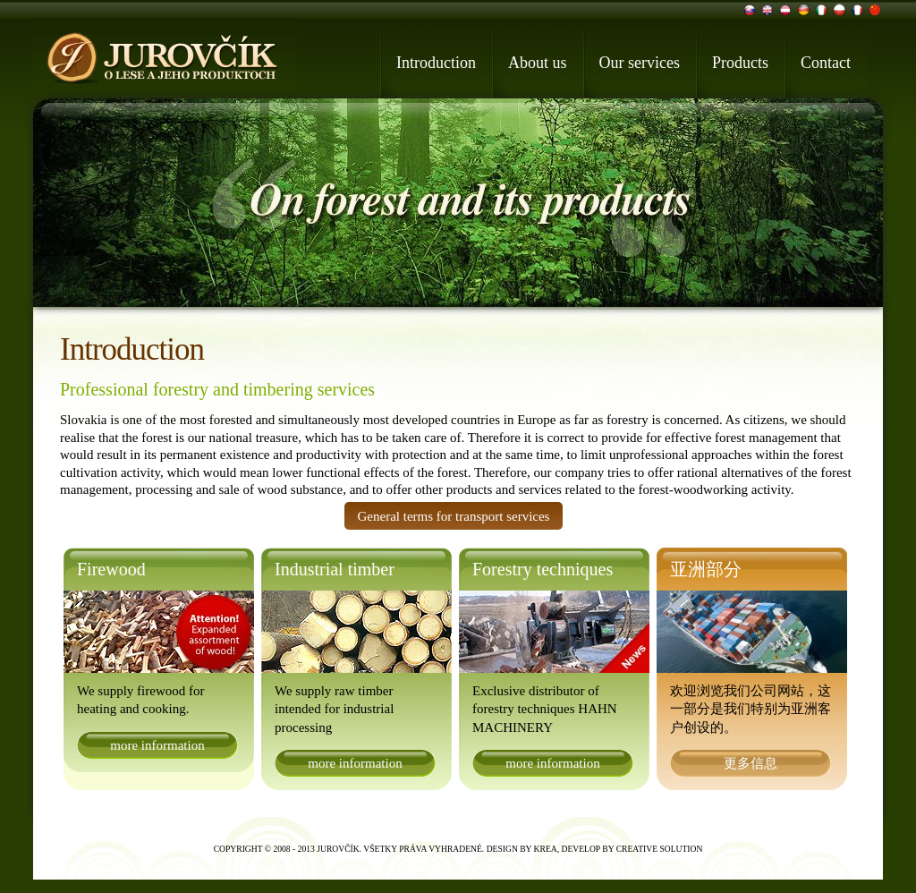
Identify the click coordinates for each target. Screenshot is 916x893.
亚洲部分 (706, 569)
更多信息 (750, 763)
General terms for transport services (454, 516)
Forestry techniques (542, 569)
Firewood (111, 569)
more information (157, 745)
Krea (545, 849)
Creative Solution (659, 849)
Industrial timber (334, 569)
